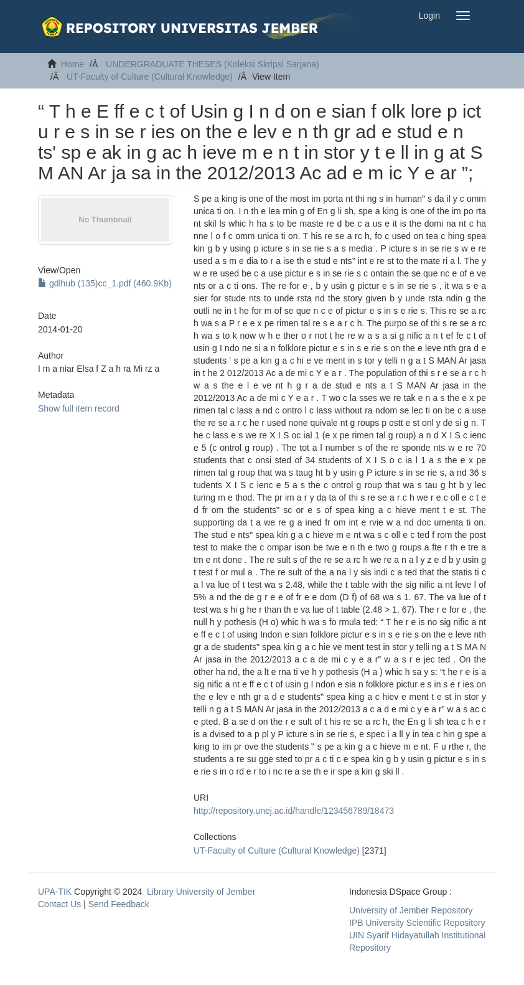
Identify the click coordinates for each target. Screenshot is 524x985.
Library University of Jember (201, 892)
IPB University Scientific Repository (417, 923)
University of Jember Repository (410, 910)
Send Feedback (118, 904)
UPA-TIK (55, 892)
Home (72, 64)
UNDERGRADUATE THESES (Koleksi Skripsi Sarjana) (212, 64)
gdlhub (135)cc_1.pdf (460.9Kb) (105, 283)
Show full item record (78, 408)
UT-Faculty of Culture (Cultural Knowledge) (150, 77)
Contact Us (59, 904)
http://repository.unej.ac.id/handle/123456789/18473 (294, 811)
